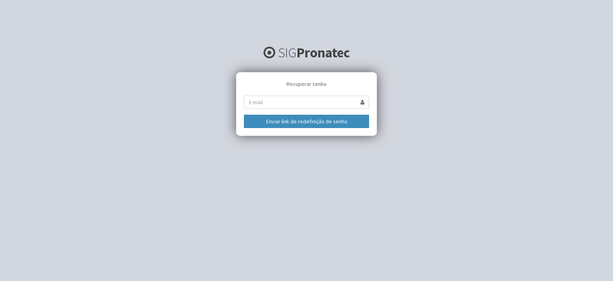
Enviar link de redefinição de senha (306, 121)
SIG (306, 52)
